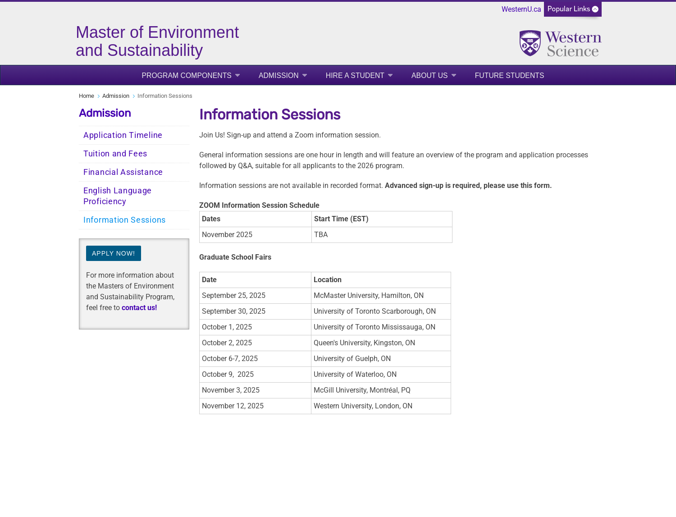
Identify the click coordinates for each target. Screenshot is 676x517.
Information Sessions (124, 219)
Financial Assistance (123, 172)
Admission (279, 75)
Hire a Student (355, 75)
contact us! (139, 307)
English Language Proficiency (117, 196)
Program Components (186, 75)
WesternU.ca (521, 9)
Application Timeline (123, 135)
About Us (429, 75)
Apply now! (113, 253)
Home (86, 95)
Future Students (509, 75)
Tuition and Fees (115, 153)
